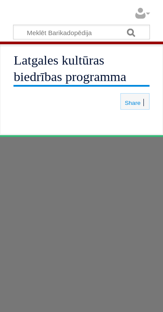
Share (131, 103)
